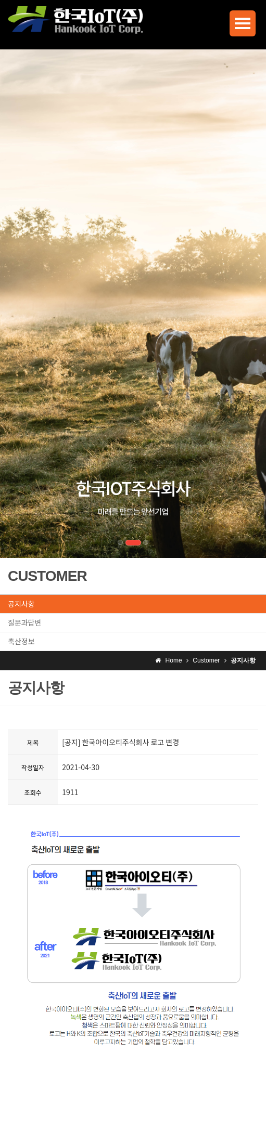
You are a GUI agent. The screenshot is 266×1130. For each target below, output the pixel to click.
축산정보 (21, 641)
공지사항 (21, 604)
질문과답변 (24, 622)
